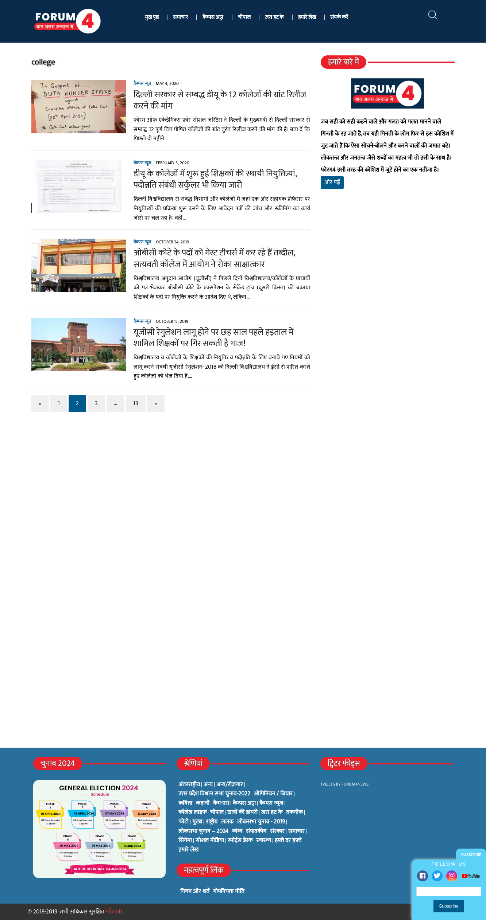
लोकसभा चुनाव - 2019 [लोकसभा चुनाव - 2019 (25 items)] (261, 822)
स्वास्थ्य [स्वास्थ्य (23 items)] (263, 840)
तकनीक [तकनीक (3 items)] (294, 812)
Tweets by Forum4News (344, 784)
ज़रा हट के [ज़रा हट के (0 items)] (271, 812)
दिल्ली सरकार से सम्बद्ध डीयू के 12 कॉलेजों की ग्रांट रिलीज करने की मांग (216, 100)
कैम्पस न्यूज (138, 83)
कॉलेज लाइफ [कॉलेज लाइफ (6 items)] (192, 812)
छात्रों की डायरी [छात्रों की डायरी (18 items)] (242, 812)
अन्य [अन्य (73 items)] (208, 785)
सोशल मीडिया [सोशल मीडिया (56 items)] (210, 840)
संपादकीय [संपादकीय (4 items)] (256, 831)
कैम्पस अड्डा (212, 17)
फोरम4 (113, 912)
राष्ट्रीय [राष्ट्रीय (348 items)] (211, 822)
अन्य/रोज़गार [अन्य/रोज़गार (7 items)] (229, 785)
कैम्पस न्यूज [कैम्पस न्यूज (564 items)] (271, 803)
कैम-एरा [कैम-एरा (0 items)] (221, 803)
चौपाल (244, 17)
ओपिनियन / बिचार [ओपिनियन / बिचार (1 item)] (273, 794)
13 (132, 403)
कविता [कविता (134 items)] (185, 803)
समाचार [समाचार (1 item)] (296, 831)
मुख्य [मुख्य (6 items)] (197, 822)
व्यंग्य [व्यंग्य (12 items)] (237, 831)
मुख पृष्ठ (152, 17)
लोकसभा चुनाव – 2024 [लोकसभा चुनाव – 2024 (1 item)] (203, 831)
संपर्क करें (339, 17)
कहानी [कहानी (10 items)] (202, 803)
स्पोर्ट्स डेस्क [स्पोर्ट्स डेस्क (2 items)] (240, 840)
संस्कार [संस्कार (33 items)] (277, 831)
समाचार (180, 17)
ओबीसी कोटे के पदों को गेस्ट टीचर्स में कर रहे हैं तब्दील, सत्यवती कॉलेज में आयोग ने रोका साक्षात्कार (210, 258)
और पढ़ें (333, 182)
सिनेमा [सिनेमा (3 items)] (185, 840)
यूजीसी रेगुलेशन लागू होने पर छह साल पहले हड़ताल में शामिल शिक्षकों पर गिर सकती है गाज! (210, 338)
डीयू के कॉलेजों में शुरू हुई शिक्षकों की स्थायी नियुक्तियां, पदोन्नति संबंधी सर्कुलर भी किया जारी (211, 179)
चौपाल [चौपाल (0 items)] (217, 812)
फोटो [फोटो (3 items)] (183, 822)
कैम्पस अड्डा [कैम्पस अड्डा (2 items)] (244, 803)
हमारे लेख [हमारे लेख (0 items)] (188, 850)
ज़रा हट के (274, 17)
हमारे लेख (307, 17)
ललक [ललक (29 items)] (227, 822)
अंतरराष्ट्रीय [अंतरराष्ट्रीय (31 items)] (189, 785)
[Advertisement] (390, 281)
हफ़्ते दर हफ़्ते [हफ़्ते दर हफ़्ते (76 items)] (288, 840)
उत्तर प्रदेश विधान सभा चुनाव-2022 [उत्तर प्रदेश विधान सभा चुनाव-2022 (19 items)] (214, 794)
